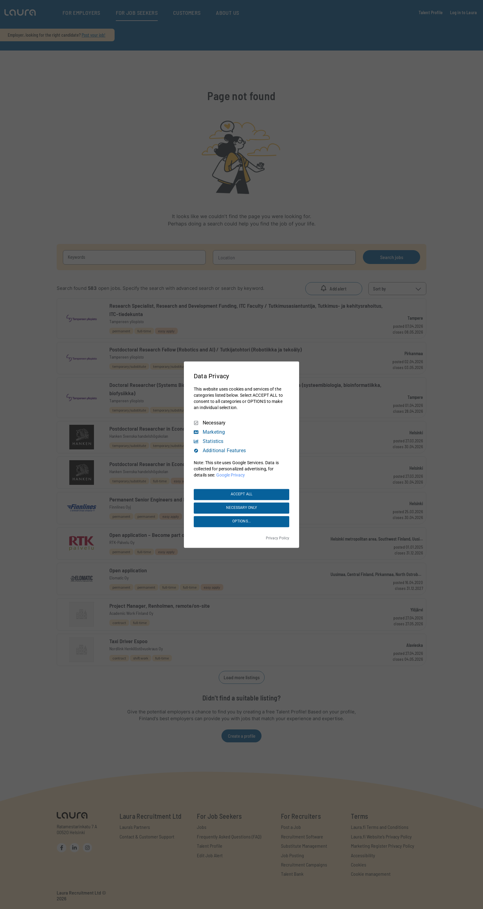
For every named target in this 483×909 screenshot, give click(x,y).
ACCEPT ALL (241, 494)
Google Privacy (230, 475)
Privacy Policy (277, 538)
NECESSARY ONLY (241, 508)
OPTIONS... (241, 521)
